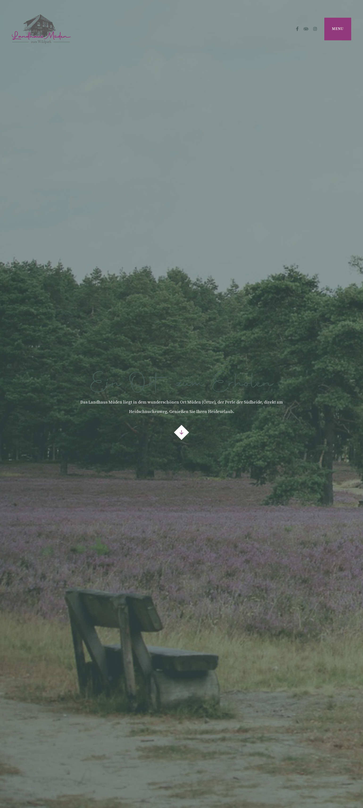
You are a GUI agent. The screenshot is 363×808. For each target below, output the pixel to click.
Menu (338, 29)
